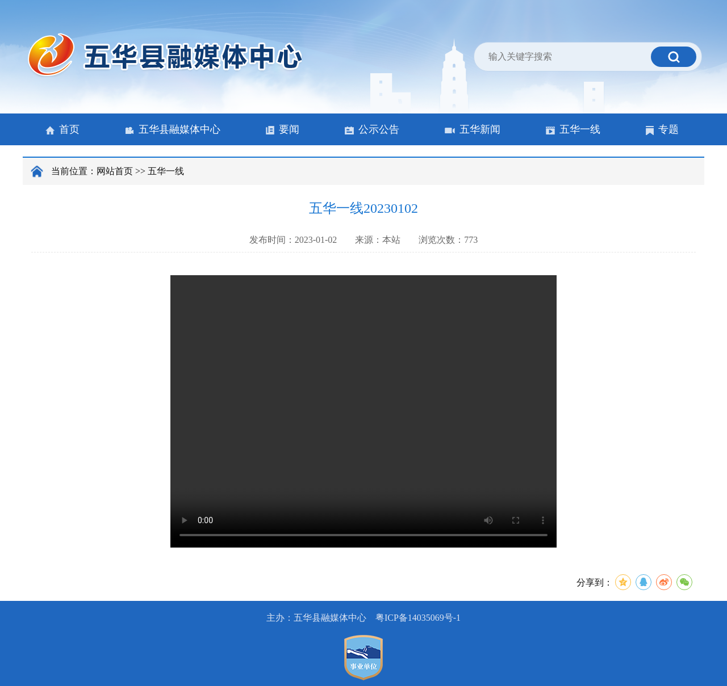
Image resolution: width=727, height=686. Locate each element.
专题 (662, 129)
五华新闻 (472, 129)
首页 (62, 129)
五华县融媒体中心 (172, 129)
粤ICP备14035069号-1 (418, 617)
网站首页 (115, 171)
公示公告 (372, 129)
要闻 (282, 129)
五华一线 (573, 129)
